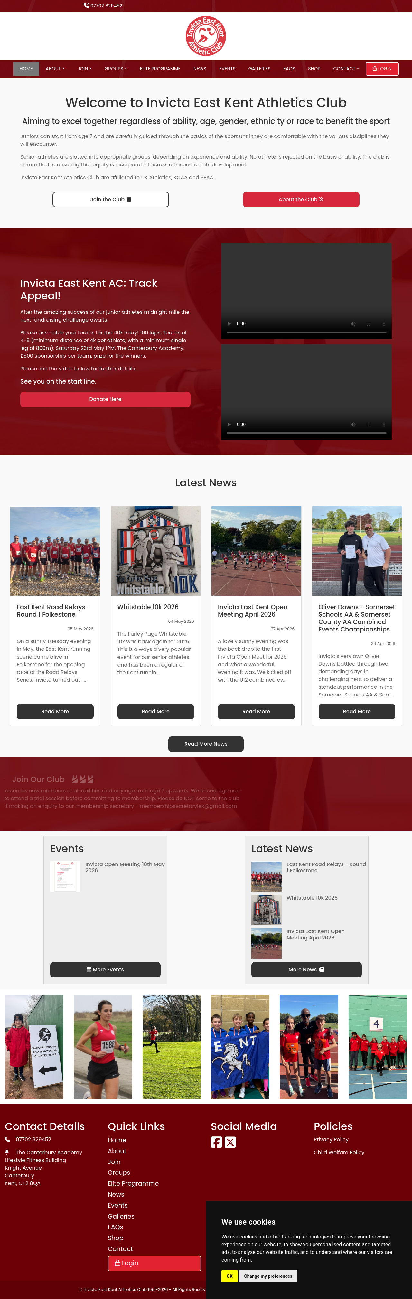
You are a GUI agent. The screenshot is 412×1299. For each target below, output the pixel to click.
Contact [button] (344, 68)
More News (307, 969)
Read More (55, 711)
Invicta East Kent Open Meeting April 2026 (315, 934)
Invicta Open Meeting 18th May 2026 (124, 867)
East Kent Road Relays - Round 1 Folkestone (326, 867)
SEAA (207, 177)
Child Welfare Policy (339, 1152)
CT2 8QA (30, 1183)
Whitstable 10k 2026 (312, 898)
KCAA (180, 177)
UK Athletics (156, 177)
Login (382, 68)
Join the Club (110, 199)
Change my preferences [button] (268, 1276)
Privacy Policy (331, 1139)
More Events (105, 969)
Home (26, 68)
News (199, 68)
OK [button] (230, 1276)
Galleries (259, 68)
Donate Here (105, 399)
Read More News (206, 744)
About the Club (301, 199)
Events (227, 68)
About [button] (53, 68)
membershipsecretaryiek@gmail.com (116, 806)
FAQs (289, 68)
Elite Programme (160, 68)
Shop (314, 68)
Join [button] (83, 68)
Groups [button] (114, 68)
